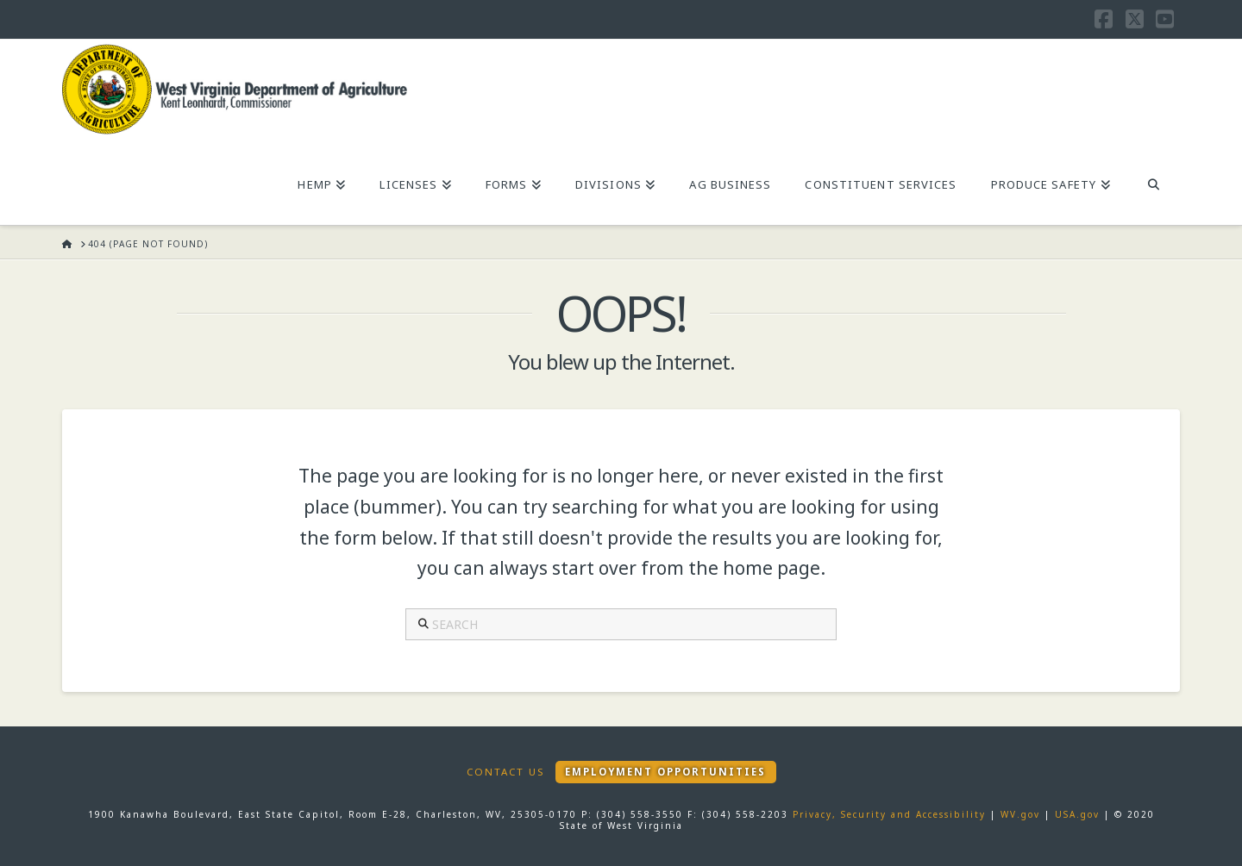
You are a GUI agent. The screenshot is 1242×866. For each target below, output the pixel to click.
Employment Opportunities (665, 771)
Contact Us (505, 772)
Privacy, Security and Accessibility (889, 814)
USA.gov (1077, 814)
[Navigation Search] (1153, 186)
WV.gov (1020, 814)
